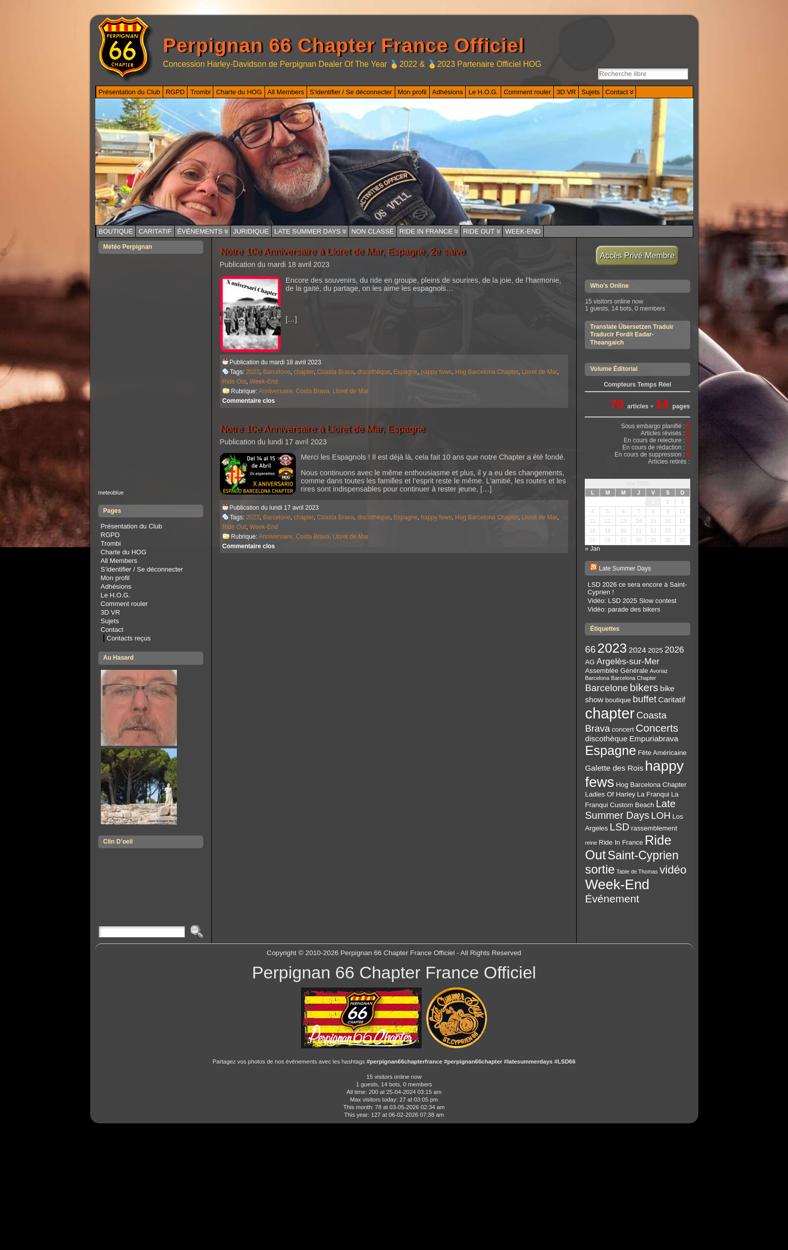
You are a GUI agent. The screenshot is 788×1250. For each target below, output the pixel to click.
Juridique (251, 231)
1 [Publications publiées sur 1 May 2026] (653, 502)
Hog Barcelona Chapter (486, 371)
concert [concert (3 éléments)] (623, 729)
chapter (304, 371)
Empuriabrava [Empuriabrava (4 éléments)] (654, 738)
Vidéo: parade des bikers (623, 609)
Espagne (406, 371)
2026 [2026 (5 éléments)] (674, 650)
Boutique (116, 231)
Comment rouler (124, 604)
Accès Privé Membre (638, 255)
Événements (200, 231)
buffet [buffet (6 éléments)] (645, 699)
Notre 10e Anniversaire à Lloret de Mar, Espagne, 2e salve (343, 251)
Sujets (110, 621)
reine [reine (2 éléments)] (591, 843)
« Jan (592, 548)
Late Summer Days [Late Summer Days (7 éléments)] (630, 809)
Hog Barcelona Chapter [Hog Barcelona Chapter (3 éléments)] (651, 784)
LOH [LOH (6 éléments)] (661, 815)
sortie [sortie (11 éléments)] (600, 869)
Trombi (111, 543)
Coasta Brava (335, 371)
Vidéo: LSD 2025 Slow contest (631, 600)
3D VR (110, 612)
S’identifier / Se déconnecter (142, 569)
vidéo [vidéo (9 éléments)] (672, 869)
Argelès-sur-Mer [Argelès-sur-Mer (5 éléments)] (627, 661)
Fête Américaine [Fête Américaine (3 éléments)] (662, 752)
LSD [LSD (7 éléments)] (619, 826)
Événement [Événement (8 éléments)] (612, 898)
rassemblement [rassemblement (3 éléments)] (654, 828)
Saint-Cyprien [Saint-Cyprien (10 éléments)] (643, 855)
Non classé (372, 231)
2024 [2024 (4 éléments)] (638, 650)
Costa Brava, (314, 391)
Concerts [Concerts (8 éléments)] (656, 728)
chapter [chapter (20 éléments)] (609, 713)
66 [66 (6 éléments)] (590, 649)
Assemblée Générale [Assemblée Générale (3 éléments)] (616, 670)
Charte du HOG (123, 552)
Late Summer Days (307, 231)
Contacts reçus (129, 638)
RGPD (110, 535)
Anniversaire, (277, 391)
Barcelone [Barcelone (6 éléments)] (606, 688)
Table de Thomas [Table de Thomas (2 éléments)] (637, 871)
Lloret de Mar (539, 371)
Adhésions (116, 586)
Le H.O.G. (116, 595)
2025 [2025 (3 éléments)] (655, 650)
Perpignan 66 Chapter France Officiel (343, 45)
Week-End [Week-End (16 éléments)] (617, 884)
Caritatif (154, 231)
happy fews (436, 371)
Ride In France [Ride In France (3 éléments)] (621, 842)
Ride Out (479, 231)
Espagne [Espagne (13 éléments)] (610, 750)
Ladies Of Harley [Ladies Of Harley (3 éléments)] (610, 794)
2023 (253, 371)
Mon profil (115, 578)
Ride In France (426, 231)
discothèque (373, 371)
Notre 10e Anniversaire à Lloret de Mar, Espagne (322, 429)
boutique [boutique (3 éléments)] (618, 700)
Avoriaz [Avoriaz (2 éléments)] (658, 671)
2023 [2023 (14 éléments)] (612, 648)
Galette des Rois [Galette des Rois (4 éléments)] (614, 768)
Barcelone (276, 371)
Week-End (523, 231)
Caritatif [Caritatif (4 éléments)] (672, 699)
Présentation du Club (131, 526)
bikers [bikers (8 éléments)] (644, 687)
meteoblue (111, 492)
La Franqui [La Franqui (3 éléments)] (653, 794)
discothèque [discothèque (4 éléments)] (606, 738)
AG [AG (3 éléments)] (589, 662)
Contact (112, 629)
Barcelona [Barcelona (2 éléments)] (597, 678)
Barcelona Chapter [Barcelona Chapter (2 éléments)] (633, 678)
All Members (119, 560)
